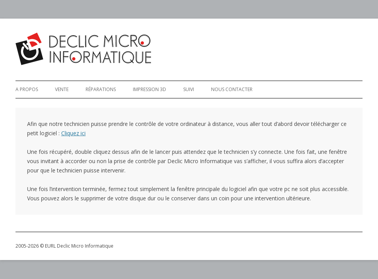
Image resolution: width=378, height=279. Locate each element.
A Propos (26, 89)
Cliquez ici (73, 133)
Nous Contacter (232, 89)
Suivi (188, 89)
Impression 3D (149, 89)
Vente (62, 89)
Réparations (101, 89)
